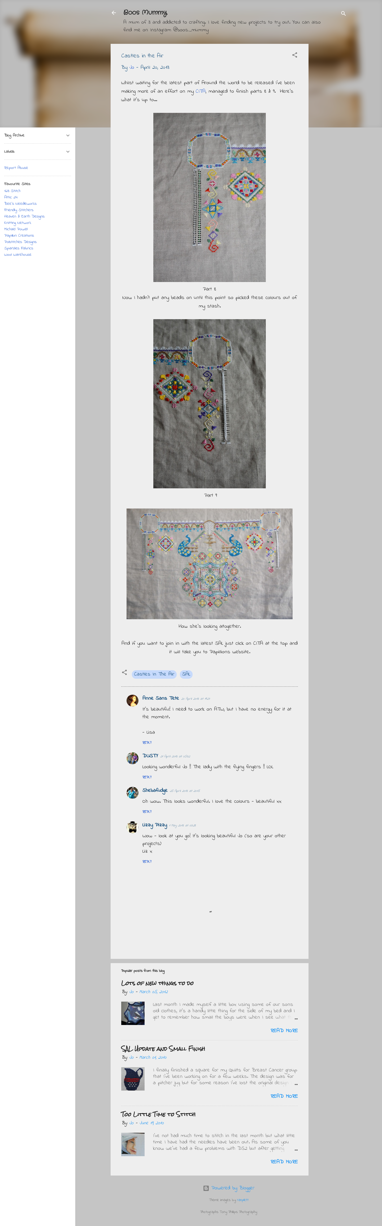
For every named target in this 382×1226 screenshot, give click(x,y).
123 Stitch (12, 191)
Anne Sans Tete (160, 698)
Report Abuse (16, 168)
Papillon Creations (19, 235)
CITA (201, 91)
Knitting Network (17, 223)
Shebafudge (155, 790)
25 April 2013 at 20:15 (185, 790)
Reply (146, 743)
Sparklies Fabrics (18, 248)
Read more (284, 1031)
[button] (295, 56)
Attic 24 (11, 197)
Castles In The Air (154, 674)
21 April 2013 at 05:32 (175, 756)
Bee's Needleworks (20, 203)
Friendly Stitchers (18, 210)
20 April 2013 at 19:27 (195, 698)
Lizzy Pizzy (154, 825)
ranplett (243, 1200)
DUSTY (150, 756)
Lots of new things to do (157, 983)
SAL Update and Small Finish (163, 1048)
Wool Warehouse (18, 254)
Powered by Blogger (228, 1188)
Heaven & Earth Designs (24, 216)
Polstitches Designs (20, 242)
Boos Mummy (145, 12)
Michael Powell (15, 229)
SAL (186, 674)
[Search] (343, 14)
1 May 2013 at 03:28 (182, 825)
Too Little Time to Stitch (158, 1114)
